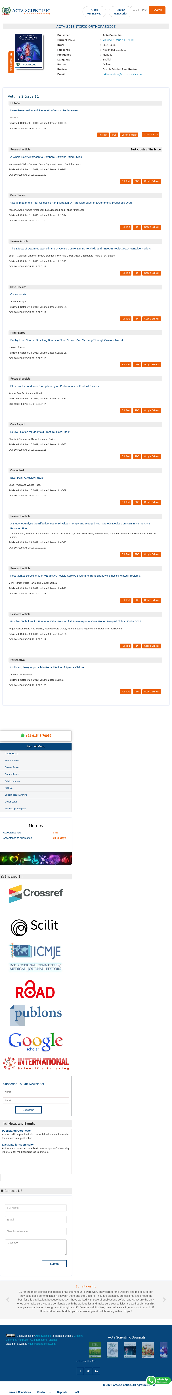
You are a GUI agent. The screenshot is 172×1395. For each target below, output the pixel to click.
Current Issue (12, 774)
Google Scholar (129, 135)
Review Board (12, 767)
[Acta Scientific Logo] (26, 11)
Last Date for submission (18, 1146)
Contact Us (44, 1392)
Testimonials (11, 62)
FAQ (76, 1392)
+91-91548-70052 (38, 736)
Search (157, 10)
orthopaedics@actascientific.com (122, 74)
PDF (114, 135)
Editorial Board (12, 760)
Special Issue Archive (16, 794)
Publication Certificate (16, 1132)
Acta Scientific (14, 1176)
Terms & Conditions (19, 1392)
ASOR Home (11, 753)
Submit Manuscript (120, 12)
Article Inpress (12, 781)
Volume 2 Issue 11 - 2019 (117, 39)
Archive (8, 788)
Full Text (103, 135)
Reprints (62, 1392)
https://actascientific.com (42, 1343)
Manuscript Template (15, 808)
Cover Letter (11, 801)
